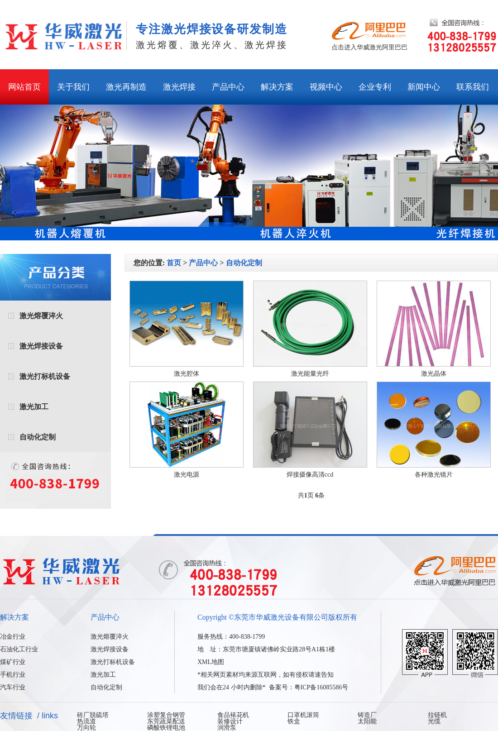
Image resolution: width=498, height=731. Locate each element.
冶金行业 (12, 636)
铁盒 (293, 721)
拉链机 (437, 715)
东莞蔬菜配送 (166, 721)
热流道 (86, 721)
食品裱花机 (233, 715)
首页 (174, 263)
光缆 (434, 721)
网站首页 (24, 86)
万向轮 (86, 727)
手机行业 (12, 674)
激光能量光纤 (310, 373)
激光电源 (186, 474)
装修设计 (230, 721)
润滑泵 (226, 727)
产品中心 (228, 86)
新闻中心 (423, 86)
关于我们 (73, 86)
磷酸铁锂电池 (166, 727)
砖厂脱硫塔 (93, 715)
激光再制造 (126, 86)
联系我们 (472, 86)
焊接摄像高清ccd (310, 474)
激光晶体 (433, 373)
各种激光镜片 (434, 474)
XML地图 (210, 662)
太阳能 (367, 721)
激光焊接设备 (41, 346)
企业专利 (375, 86)
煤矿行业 (12, 662)
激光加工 (33, 407)
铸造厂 (367, 715)
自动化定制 (37, 437)
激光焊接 (179, 86)
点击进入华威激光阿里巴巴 (369, 47)
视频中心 (326, 86)
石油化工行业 (19, 649)
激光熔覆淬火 (41, 316)
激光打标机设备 (44, 376)
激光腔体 (186, 373)
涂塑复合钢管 (166, 715)
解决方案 (277, 86)
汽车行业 (12, 687)
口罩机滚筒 (303, 715)
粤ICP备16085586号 (321, 687)
